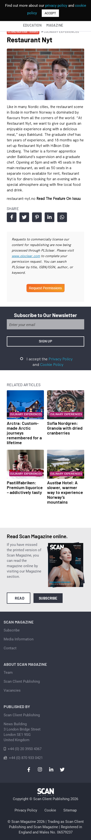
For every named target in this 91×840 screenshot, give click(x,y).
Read (19, 598)
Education (32, 25)
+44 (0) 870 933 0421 (26, 758)
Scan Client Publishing (22, 681)
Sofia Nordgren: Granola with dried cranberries (65, 427)
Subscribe (48, 598)
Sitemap (70, 810)
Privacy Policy (61, 358)
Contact (10, 648)
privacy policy (56, 5)
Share (11, 217)
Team (8, 672)
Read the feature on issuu (58, 198)
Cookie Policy (51, 364)
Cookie (50, 810)
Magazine (54, 25)
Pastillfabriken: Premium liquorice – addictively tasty (25, 487)
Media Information (18, 639)
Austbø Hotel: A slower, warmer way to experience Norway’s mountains (65, 492)
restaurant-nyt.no (21, 198)
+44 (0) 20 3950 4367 (24, 749)
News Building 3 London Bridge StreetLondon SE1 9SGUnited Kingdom (22, 732)
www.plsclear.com (26, 256)
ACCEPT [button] (50, 13)
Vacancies (12, 690)
